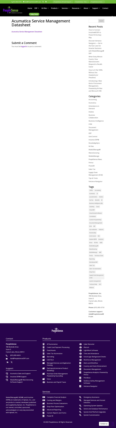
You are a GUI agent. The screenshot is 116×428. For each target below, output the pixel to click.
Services (65, 8)
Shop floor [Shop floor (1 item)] (92, 272)
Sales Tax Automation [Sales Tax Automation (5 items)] (95, 268)
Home (29, 8)
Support (95, 8)
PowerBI (92, 166)
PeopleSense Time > (81, 2)
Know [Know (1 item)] (90, 242)
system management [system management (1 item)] (95, 281)
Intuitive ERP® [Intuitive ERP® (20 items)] (93, 239)
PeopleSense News (95, 159)
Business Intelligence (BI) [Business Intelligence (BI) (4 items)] (96, 203)
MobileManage (94, 156)
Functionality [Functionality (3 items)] (92, 233)
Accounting (93, 100)
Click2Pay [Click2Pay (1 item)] (91, 206)
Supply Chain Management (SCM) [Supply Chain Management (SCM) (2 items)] (96, 276)
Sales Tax (92, 169)
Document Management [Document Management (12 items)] (95, 223)
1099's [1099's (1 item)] (91, 190)
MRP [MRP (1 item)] (100, 252)
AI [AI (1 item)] (97, 193)
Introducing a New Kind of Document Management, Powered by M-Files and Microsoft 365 (95, 86)
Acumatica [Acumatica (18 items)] (92, 193)
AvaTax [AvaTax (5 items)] (91, 200)
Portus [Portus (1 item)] (91, 255)
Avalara (91, 112)
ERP (35, 8)
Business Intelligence (96, 121)
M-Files (44, 8)
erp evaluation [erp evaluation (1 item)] (93, 229)
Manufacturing (94, 153)
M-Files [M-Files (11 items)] (96, 242)
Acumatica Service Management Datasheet (27, 32)
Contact (105, 8)
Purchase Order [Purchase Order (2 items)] (99, 255)
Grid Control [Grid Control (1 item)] (92, 236)
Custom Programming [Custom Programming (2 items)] (95, 219)
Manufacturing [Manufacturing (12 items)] (93, 249)
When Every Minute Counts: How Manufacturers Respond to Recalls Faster (95, 62)
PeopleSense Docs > (97, 2)
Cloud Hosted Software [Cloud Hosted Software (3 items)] (95, 213)
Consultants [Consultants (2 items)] (92, 216)
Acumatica (92, 103)
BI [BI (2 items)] (101, 200)
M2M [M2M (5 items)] (101, 242)
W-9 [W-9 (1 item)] (100, 284)
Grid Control (93, 136)
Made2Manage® (95, 150)
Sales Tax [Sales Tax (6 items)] (91, 265)
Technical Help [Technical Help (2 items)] (93, 284)
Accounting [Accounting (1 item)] (98, 190)
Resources (75, 8)
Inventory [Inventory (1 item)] (100, 239)
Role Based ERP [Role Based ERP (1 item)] (93, 262)
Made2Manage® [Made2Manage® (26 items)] (93, 246)
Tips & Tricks (93, 178)
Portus (91, 163)
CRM (90, 124)
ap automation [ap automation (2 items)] (93, 197)
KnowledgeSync (94, 143)
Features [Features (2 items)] (101, 229)
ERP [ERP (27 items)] (94, 226)
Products (54, 8)
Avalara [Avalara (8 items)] (101, 197)
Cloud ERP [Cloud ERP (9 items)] (92, 210)
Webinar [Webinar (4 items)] (91, 287)
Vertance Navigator (95, 181)
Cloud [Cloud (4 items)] (97, 206)
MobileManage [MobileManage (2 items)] (93, 252)
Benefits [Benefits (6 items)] (97, 200)
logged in (24, 46)
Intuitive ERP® (94, 140)
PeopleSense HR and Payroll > (63, 2)
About (86, 8)
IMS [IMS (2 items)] (99, 236)
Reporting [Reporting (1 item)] (92, 259)
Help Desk (34, 14)
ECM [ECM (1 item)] (90, 226)
